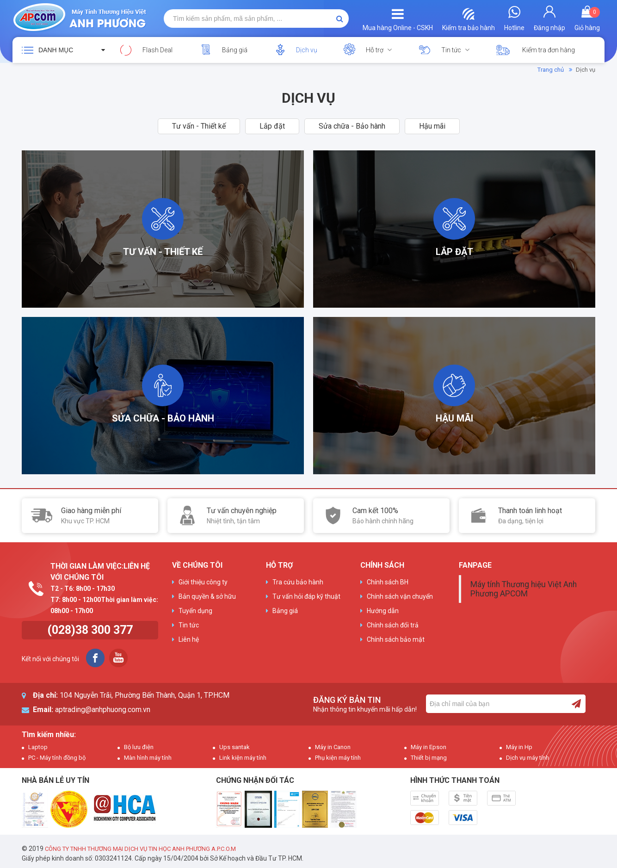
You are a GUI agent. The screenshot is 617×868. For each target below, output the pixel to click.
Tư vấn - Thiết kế (199, 126)
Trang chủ (550, 69)
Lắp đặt (272, 126)
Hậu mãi (432, 126)
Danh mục (55, 50)
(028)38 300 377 (90, 630)
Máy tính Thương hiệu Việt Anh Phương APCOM (523, 589)
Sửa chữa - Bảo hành (352, 126)
